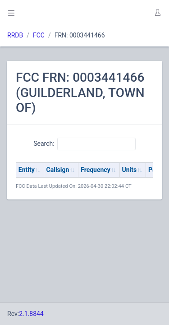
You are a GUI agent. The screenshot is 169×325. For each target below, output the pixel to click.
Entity (26, 169)
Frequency (95, 169)
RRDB (15, 35)
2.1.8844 (31, 313)
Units (129, 169)
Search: (84, 144)
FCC (39, 35)
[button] (157, 13)
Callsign (57, 169)
